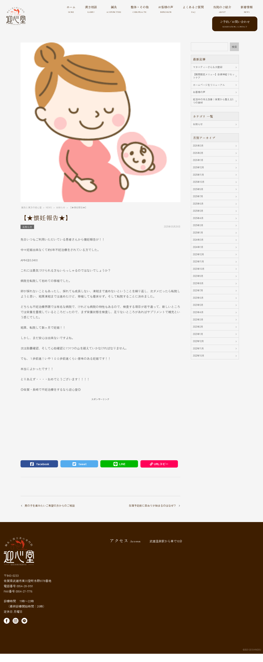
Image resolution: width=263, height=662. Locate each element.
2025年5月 (198, 210)
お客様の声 (165, 9)
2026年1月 (198, 160)
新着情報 (247, 9)
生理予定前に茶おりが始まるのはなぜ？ (152, 505)
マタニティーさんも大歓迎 (207, 67)
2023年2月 (198, 326)
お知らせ (27, 227)
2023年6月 (198, 297)
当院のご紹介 (222, 9)
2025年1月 (198, 232)
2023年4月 (198, 312)
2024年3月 (198, 239)
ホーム (70, 9)
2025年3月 (198, 225)
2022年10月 (198, 355)
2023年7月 (198, 290)
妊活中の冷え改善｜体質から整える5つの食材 (213, 100)
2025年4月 (198, 218)
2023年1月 (198, 334)
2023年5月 (198, 305)
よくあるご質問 (193, 9)
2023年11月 (198, 261)
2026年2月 (198, 153)
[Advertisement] (101, 427)
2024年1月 (198, 247)
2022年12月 (198, 341)
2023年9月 (198, 276)
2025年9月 (198, 189)
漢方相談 (91, 9)
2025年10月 (198, 182)
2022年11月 (198, 348)
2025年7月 (198, 196)
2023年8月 (198, 283)
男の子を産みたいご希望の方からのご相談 (50, 505)
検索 (234, 47)
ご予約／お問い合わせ (235, 23)
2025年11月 (198, 174)
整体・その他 (140, 9)
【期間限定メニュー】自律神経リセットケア (214, 76)
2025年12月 (198, 167)
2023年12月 (198, 254)
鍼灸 (113, 9)
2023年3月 (198, 319)
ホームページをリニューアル (209, 85)
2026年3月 (198, 145)
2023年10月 (198, 269)
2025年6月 (198, 203)
